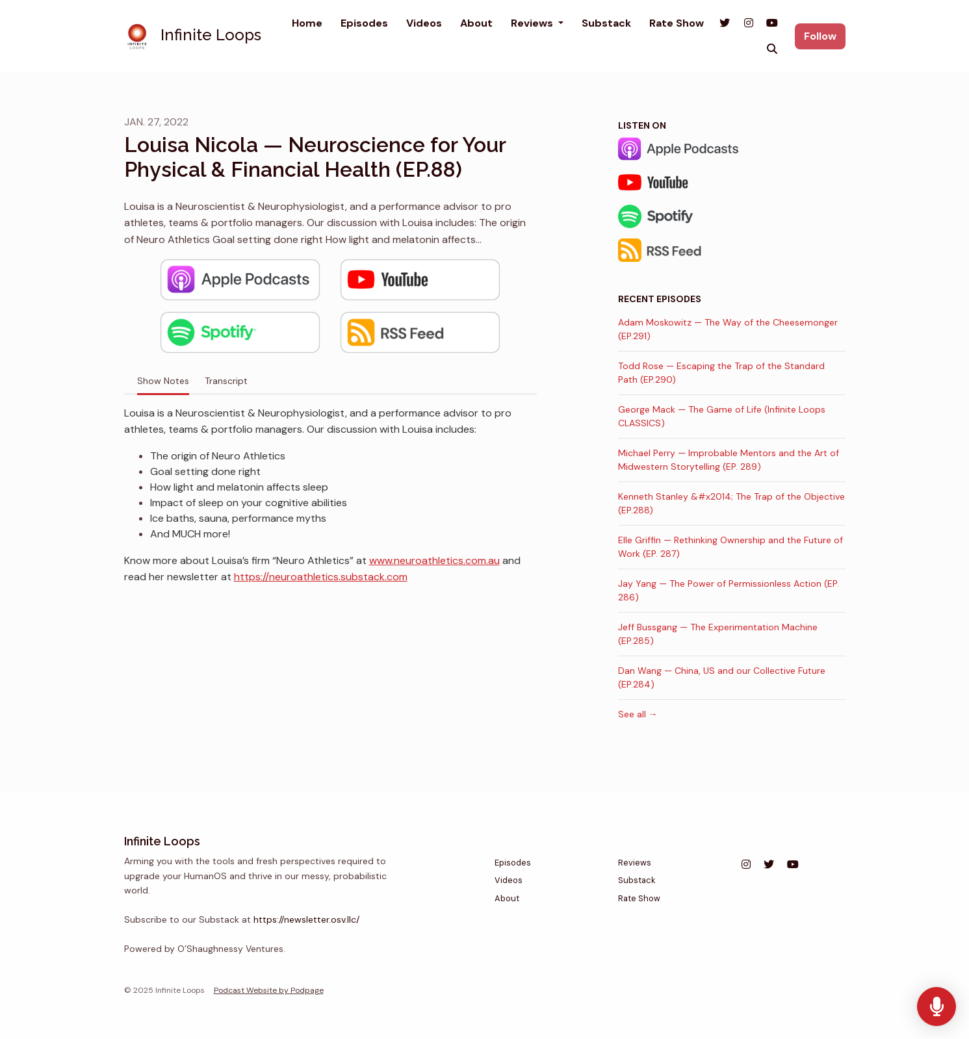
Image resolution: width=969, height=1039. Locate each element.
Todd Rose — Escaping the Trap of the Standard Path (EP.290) (721, 372)
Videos (424, 23)
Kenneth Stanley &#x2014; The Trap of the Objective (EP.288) (731, 503)
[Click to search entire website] (772, 49)
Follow (820, 36)
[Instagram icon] (746, 865)
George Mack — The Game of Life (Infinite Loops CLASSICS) (721, 416)
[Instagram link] (748, 23)
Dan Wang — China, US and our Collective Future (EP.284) (721, 677)
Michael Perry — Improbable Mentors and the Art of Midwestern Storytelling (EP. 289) (728, 459)
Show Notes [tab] (163, 381)
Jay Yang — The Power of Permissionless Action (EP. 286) (728, 590)
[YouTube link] (772, 23)
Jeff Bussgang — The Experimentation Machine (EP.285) (718, 634)
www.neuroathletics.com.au (434, 560)
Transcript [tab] (226, 381)
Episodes (364, 23)
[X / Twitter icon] (769, 865)
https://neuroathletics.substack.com (320, 577)
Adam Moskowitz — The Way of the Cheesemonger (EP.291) (728, 329)
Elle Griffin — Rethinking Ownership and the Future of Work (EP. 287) (730, 546)
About (476, 23)
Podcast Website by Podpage (269, 990)
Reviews (533, 23)
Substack (606, 23)
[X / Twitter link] (725, 23)
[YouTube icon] (793, 865)
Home (307, 23)
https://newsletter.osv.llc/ (306, 919)
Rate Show (676, 23)
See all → (638, 714)
